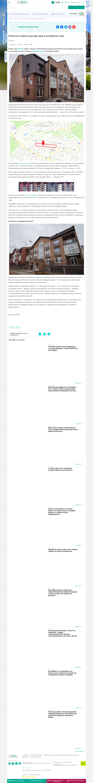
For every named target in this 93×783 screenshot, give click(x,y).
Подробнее (79, 383)
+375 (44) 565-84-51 (36, 763)
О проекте (25, 755)
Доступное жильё (59, 14)
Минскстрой (24, 163)
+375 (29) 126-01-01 (65, 765)
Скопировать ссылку (15, 44)
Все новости (80, 751)
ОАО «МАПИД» (31, 195)
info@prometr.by (26, 767)
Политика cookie (35, 757)
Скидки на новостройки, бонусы (20, 14)
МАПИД (20, 49)
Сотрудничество (36, 755)
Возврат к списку (15, 327)
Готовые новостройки (41, 14)
